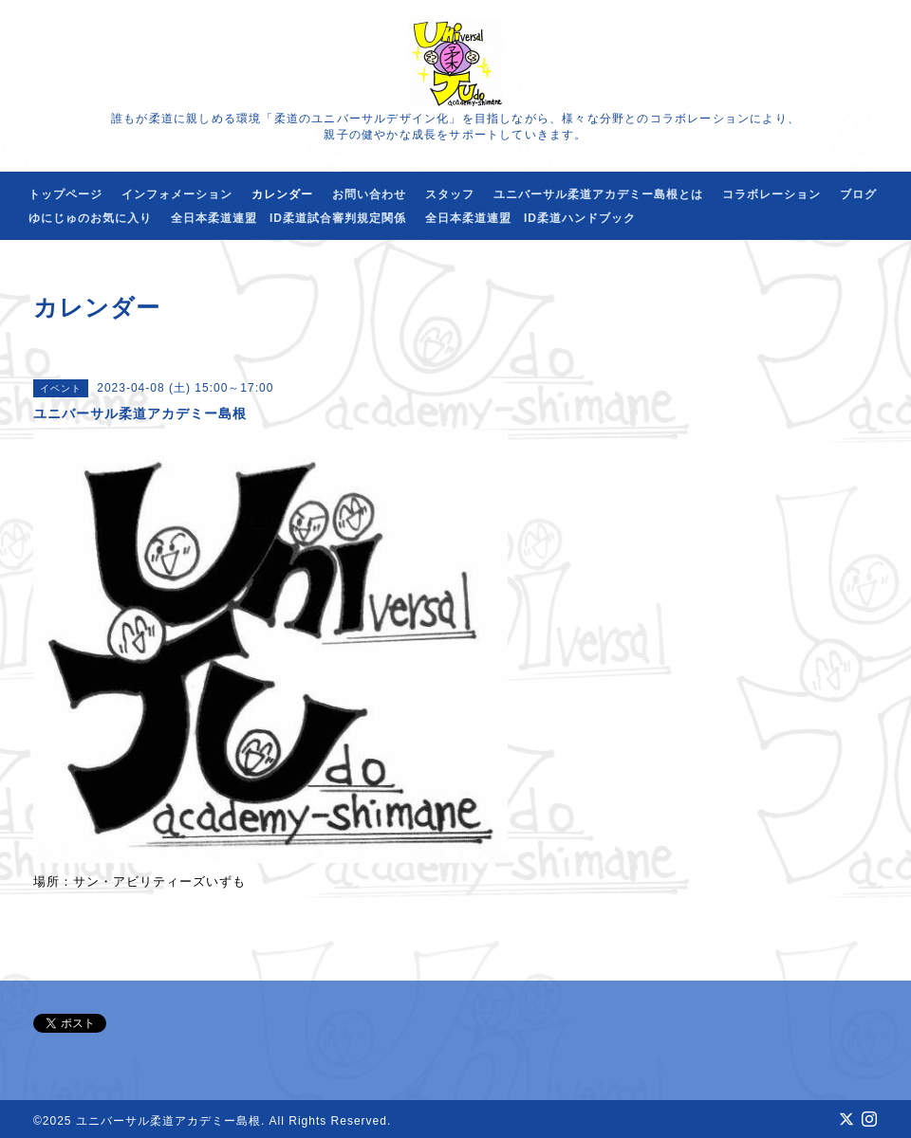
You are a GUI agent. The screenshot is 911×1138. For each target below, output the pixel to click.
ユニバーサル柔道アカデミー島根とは (598, 194)
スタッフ (449, 194)
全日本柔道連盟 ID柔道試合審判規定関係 (288, 218)
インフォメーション (176, 194)
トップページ (65, 194)
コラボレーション (771, 194)
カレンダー (282, 194)
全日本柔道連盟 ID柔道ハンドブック (530, 218)
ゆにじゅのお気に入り (90, 218)
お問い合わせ (369, 194)
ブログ (858, 194)
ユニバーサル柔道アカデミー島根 (168, 1121)
